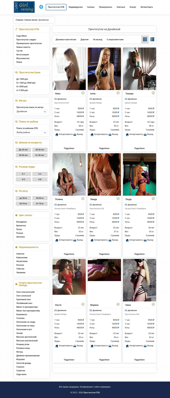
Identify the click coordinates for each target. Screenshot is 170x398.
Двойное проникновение (28, 355)
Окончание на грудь (25, 322)
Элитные (121, 7)
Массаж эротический (26, 337)
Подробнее (69, 148)
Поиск (19, 62)
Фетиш (19, 352)
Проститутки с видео (26, 39)
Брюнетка (21, 225)
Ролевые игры (23, 348)
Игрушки (20, 359)
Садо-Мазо (21, 36)
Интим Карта (147, 7)
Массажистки (22, 58)
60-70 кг (23, 203)
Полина (59, 199)
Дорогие (85, 39)
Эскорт (133, 7)
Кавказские (21, 257)
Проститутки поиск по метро (29, 107)
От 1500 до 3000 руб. (26, 83)
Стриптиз (20, 370)
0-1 (23, 174)
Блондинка (21, 222)
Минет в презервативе (27, 307)
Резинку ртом (22, 344)
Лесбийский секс (24, 303)
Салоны (90, 7)
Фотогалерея (22, 54)
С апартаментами (115, 39)
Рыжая (19, 233)
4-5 (23, 179)
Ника (57, 93)
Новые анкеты (23, 47)
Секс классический (25, 292)
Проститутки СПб (92, 392)
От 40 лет (39, 155)
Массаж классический (27, 340)
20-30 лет (39, 150)
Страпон (20, 367)
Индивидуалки (76, 7)
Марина (94, 305)
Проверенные (105, 7)
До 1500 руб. (22, 79)
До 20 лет (23, 150)
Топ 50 (19, 51)
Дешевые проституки (66, 39)
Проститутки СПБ (56, 7)
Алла (92, 93)
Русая (19, 229)
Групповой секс (23, 299)
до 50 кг (23, 198)
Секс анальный (23, 296)
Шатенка (20, 237)
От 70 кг (40, 203)
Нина (128, 305)
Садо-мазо (21, 374)
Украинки (20, 272)
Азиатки (20, 254)
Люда (128, 199)
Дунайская (61, 99)
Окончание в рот (24, 329)
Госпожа (20, 318)
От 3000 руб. (22, 86)
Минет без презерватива (28, 311)
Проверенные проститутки (29, 43)
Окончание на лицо (25, 325)
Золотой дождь (23, 363)
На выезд (97, 39)
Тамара (129, 93)
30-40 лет (23, 155)
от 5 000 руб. (22, 90)
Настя (58, 305)
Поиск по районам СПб (27, 128)
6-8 (39, 179)
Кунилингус (21, 314)
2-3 (39, 174)
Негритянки (21, 261)
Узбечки (20, 269)
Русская (20, 265)
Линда (93, 199)
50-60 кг (40, 198)
